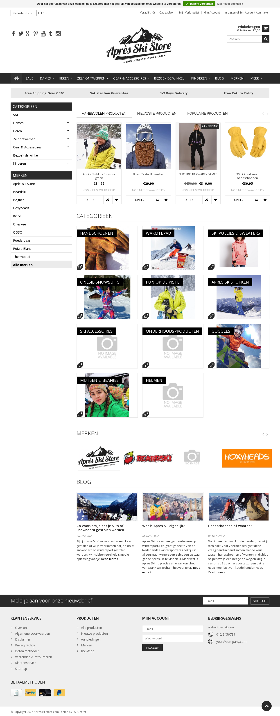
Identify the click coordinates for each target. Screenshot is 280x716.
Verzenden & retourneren (33, 654)
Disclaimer (22, 637)
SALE (29, 76)
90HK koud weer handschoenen (247, 174)
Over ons (21, 625)
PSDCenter (79, 710)
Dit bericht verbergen (199, 3)
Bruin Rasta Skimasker (148, 172)
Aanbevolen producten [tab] (104, 111)
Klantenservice (25, 660)
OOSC (17, 231)
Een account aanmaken (254, 12)
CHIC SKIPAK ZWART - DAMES (197, 172)
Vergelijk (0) (147, 12)
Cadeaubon (166, 12)
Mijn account (212, 12)
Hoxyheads (21, 207)
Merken (237, 76)
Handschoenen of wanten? (230, 523)
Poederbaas (22, 239)
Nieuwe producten (94, 631)
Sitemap (21, 666)
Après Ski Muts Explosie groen (99, 174)
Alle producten (91, 625)
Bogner (18, 199)
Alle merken (23, 263)
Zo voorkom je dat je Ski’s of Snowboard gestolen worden (100, 525)
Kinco (17, 215)
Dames (45, 76)
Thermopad (21, 255)
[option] (99, 163)
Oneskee (19, 223)
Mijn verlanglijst (189, 12)
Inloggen (230, 12)
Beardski (19, 191)
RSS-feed (87, 649)
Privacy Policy (25, 643)
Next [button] (267, 111)
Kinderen (199, 76)
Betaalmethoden (27, 649)
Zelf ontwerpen (91, 76)
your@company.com (231, 639)
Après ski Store (24, 182)
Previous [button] (263, 111)
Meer (254, 76)
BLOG (219, 76)
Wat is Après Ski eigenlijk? (163, 523)
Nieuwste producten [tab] (156, 111)
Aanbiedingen (91, 637)
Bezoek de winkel (169, 76)
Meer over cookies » (230, 3)
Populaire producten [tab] (207, 111)
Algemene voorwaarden (32, 631)
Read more (109, 557)
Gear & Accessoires (129, 76)
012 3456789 (225, 632)
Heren (64, 76)
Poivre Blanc (22, 247)
